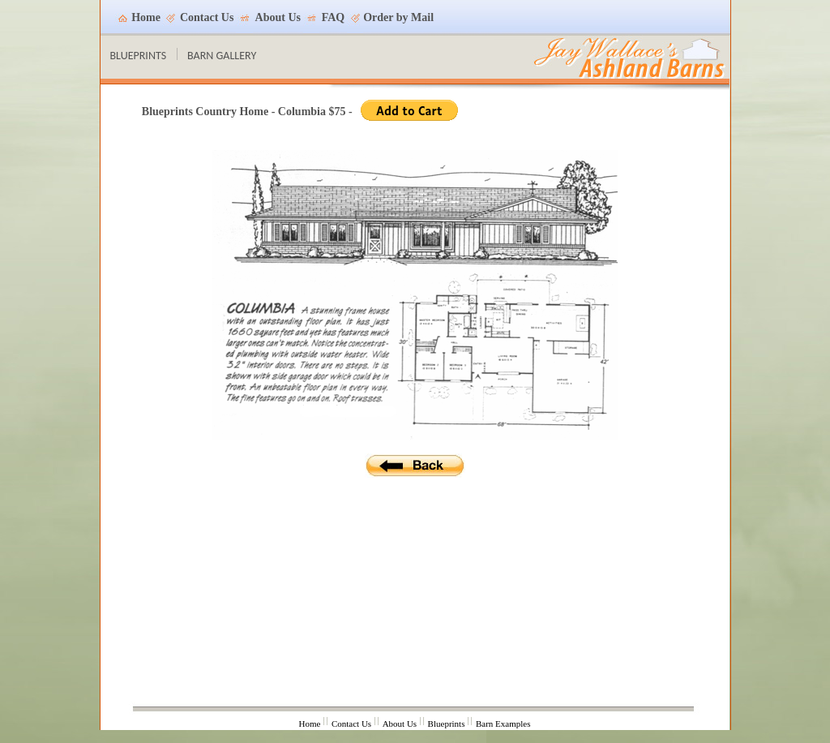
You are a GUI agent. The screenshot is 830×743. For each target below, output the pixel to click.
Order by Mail (398, 17)
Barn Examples (503, 723)
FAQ (333, 17)
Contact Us (207, 17)
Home (145, 17)
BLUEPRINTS (138, 55)
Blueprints (446, 723)
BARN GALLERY (221, 55)
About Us (278, 17)
